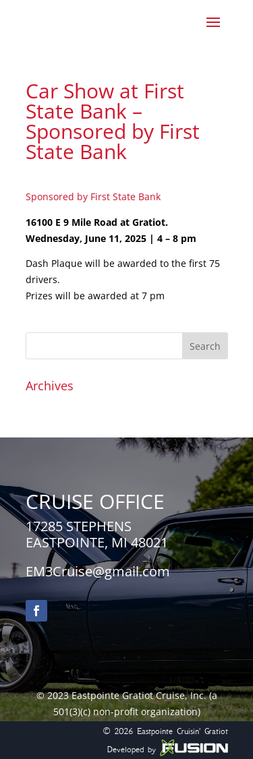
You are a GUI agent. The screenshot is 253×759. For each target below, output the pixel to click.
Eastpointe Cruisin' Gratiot (182, 731)
